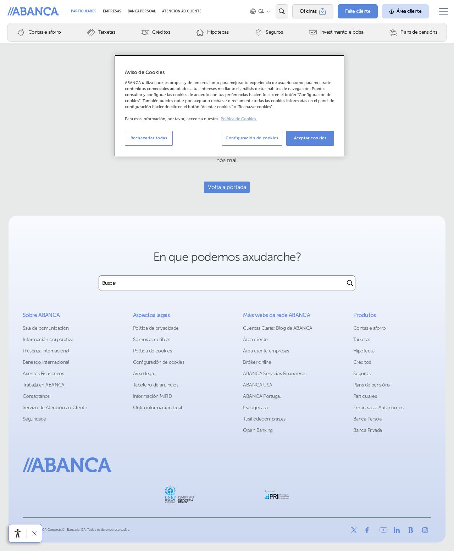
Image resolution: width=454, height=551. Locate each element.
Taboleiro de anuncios (155, 385)
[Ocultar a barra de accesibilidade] (34, 533)
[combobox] (222, 283)
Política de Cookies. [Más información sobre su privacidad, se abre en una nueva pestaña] (239, 119)
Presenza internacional (46, 351)
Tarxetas (361, 339)
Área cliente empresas (266, 351)
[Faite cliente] (352, 11)
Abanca (18, 11)
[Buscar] (350, 283)
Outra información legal (157, 408)
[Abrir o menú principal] (441, 11)
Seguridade (34, 419)
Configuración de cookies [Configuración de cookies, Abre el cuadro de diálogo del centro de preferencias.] (252, 137)
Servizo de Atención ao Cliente (55, 408)
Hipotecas (364, 351)
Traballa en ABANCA (44, 385)
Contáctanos (36, 396)
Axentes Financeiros (43, 374)
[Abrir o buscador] (276, 11)
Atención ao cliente (181, 11)
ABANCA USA (257, 385)
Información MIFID (152, 396)
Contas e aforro (369, 328)
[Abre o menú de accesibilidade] (18, 533)
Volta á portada (227, 187)
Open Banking (257, 430)
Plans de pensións (371, 385)
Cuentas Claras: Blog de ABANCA (277, 328)
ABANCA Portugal (262, 396)
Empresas (112, 11)
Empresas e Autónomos (378, 408)
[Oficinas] (307, 11)
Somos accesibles (151, 339)
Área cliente (255, 339)
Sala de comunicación (46, 328)
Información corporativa (48, 339)
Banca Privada (367, 430)
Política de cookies (152, 351)
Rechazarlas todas (149, 137)
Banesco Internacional (46, 362)
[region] (229, 106)
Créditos (362, 362)
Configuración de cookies (158, 362)
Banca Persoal (142, 11)
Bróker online (257, 362)
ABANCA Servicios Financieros (274, 374)
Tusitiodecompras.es (264, 419)
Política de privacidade (156, 328)
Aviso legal (144, 374)
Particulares (84, 11)
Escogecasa (255, 408)
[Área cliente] (400, 11)
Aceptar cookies (310, 137)
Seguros (361, 374)
